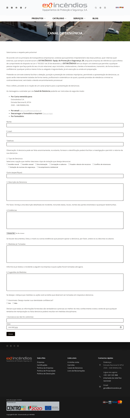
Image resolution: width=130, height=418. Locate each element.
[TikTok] (25, 7)
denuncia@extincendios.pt (30, 110)
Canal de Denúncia (75, 368)
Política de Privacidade (46, 371)
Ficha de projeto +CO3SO (14, 400)
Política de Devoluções (46, 373)
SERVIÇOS (79, 18)
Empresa (40, 362)
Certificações (42, 365)
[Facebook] (16, 7)
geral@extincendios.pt (112, 388)
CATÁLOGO (60, 18)
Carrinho (71, 365)
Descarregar (48, 113)
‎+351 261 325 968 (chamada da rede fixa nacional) (112, 378)
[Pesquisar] (96, 7)
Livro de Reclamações (76, 371)
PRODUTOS (39, 18)
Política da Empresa (45, 368)
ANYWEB (32, 414)
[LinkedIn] (7, 7)
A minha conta (73, 362)
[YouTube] (21, 7)
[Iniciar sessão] (100, 7)
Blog (95, 18)
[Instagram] (12, 7)
